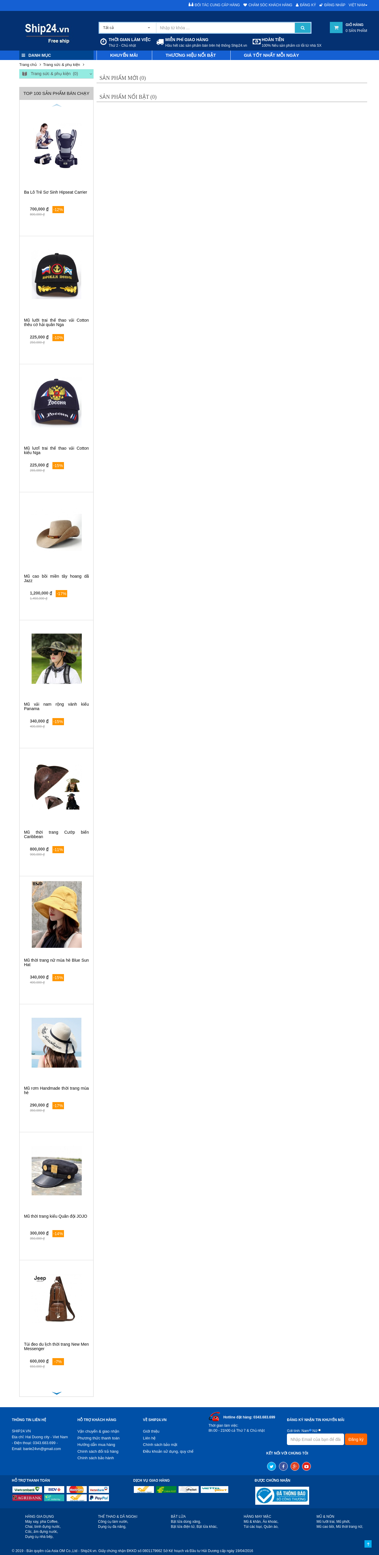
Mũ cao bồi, (326, 1527)
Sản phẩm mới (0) (122, 78)
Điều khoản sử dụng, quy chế (168, 1451)
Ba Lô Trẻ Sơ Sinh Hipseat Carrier (55, 192)
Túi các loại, (253, 1527)
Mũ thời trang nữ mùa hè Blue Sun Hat (56, 962)
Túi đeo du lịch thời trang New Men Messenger (56, 1346)
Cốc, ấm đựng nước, (41, 1532)
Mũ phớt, (343, 1522)
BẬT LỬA (178, 1516)
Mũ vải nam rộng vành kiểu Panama (56, 706)
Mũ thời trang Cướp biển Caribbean (56, 834)
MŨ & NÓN (325, 1516)
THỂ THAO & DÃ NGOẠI (117, 1516)
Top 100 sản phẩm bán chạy (56, 93)
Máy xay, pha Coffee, (41, 1522)
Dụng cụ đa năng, (112, 1527)
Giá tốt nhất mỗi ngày (271, 55)
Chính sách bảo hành (95, 1458)
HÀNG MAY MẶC (257, 1516)
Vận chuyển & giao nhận (98, 1431)
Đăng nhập (332, 5)
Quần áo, (271, 1527)
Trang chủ (28, 64)
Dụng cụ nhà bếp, (39, 1537)
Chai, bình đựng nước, (43, 1527)
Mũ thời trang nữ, (349, 1527)
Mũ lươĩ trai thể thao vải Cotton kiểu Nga (56, 450)
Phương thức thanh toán (98, 1438)
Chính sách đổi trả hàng (97, 1451)
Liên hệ (149, 1438)
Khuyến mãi (124, 55)
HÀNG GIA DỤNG (39, 1516)
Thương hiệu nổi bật (191, 55)
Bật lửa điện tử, (183, 1527)
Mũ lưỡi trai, (326, 1522)
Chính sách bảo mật (160, 1444)
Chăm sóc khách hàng (267, 5)
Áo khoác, (270, 1522)
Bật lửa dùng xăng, (186, 1522)
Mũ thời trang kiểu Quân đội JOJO (55, 1216)
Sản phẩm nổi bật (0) (128, 97)
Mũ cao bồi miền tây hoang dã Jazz (56, 578)
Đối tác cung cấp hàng (214, 4)
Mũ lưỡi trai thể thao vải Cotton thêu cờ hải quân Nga (56, 322)
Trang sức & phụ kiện (61, 64)
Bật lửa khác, (207, 1527)
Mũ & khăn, (253, 1522)
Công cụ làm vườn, (113, 1522)
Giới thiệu (151, 1431)
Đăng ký (306, 5)
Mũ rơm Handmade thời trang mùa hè (56, 1090)
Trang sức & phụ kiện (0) (50, 74)
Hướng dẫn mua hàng (96, 1444)
